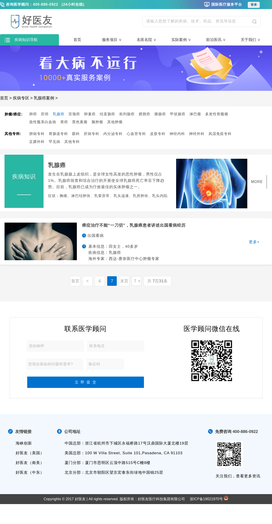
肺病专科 (37, 134)
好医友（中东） (30, 472)
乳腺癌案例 (44, 98)
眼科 (76, 134)
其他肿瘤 (115, 122)
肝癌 (45, 114)
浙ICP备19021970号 (206, 499)
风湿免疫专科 (220, 134)
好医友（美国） (30, 453)
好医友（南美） (30, 463)
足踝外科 (37, 142)
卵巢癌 (90, 114)
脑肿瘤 (97, 122)
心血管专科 (136, 134)
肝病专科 (91, 134)
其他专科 (72, 142)
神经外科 (196, 134)
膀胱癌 (144, 114)
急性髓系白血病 (42, 122)
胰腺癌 (160, 114)
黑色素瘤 (79, 122)
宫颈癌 (74, 114)
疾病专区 (21, 98)
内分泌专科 (113, 134)
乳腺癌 (58, 114)
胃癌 (64, 122)
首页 (77, 40)
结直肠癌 (107, 114)
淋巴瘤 (195, 114)
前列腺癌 (127, 114)
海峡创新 (24, 443)
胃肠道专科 (58, 134)
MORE (257, 182)
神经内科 (177, 134)
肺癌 (33, 114)
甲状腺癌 (177, 114)
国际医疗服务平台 (226, 4)
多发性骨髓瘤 (216, 114)
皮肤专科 (157, 134)
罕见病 (54, 142)
